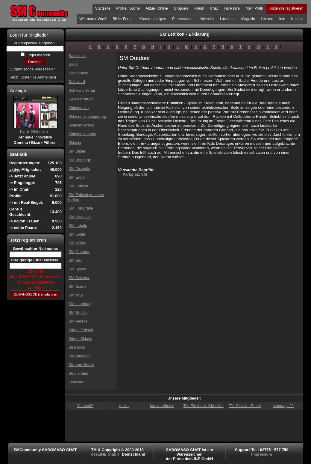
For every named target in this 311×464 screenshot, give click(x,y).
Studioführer (79, 373)
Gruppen (181, 8)
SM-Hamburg (80, 304)
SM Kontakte (80, 217)
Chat (214, 8)
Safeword (77, 81)
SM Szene (78, 286)
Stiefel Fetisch (81, 330)
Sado (73, 64)
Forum (199, 8)
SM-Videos (78, 321)
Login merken (37, 55)
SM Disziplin (79, 168)
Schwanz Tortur (82, 90)
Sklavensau (79, 108)
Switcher (76, 382)
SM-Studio (78, 312)
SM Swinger (79, 277)
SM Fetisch (78, 186)
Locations (227, 19)
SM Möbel (77, 243)
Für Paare (231, 8)
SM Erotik (77, 177)
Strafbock (77, 347)
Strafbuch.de (80, 356)
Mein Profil (254, 8)
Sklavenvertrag (82, 125)
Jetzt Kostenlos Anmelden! (33, 77)
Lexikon (267, 19)
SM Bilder (77, 151)
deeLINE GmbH (105, 454)
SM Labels (78, 225)
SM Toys (76, 295)
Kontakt (297, 19)
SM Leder (77, 234)
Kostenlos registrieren (285, 8)
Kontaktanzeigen (152, 19)
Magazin (248, 19)
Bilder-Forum (123, 19)
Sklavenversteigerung (87, 116)
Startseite (102, 8)
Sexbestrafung (81, 99)
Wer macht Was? (93, 19)
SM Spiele (77, 269)
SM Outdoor (79, 251)
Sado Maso (78, 73)
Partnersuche (182, 19)
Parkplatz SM (135, 174)
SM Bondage (80, 160)
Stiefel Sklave (80, 338)
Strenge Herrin (81, 364)
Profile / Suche (128, 8)
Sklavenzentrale (82, 134)
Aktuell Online (157, 8)
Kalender (207, 19)
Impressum (261, 454)
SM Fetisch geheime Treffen (85, 197)
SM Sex (75, 260)
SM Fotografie (81, 208)
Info (282, 19)
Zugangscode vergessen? (32, 69)
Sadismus (77, 55)
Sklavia (75, 142)
